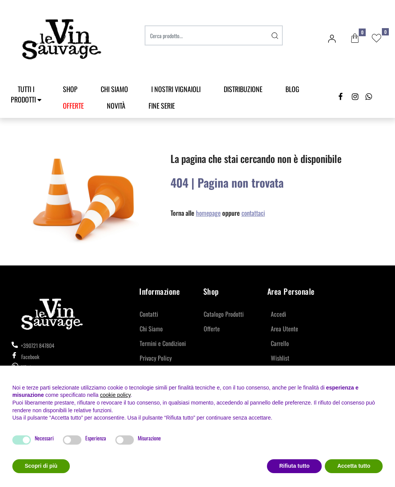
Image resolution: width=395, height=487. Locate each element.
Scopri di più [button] (41, 466)
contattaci (253, 213)
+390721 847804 (33, 345)
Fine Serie (162, 106)
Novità (116, 106)
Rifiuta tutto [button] (294, 466)
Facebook (25, 357)
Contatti (149, 314)
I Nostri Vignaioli (176, 89)
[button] (355, 38)
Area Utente (284, 328)
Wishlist (280, 358)
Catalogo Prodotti (224, 314)
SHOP (70, 89)
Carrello (280, 343)
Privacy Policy (156, 358)
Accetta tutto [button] (353, 466)
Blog (292, 89)
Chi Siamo (114, 89)
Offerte (212, 328)
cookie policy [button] (115, 395)
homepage (208, 213)
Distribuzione (243, 89)
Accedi (278, 314)
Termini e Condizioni (163, 343)
